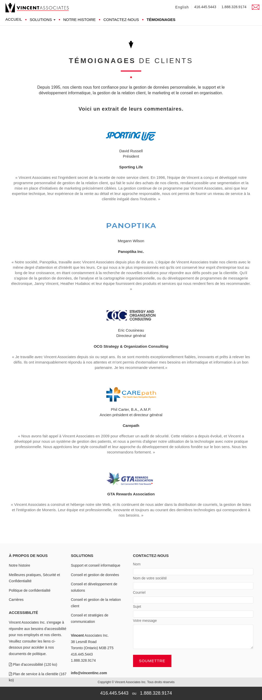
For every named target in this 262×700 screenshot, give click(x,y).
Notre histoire (79, 19)
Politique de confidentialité (30, 590)
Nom (137, 564)
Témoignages (161, 19)
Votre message (145, 621)
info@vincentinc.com (89, 673)
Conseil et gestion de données (95, 575)
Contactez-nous (121, 19)
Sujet (137, 606)
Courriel (139, 592)
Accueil (13, 19)
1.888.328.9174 (234, 7)
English (182, 7)
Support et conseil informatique (95, 565)
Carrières (16, 600)
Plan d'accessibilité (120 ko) (33, 664)
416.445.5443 (205, 7)
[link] (37, 8)
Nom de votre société (150, 578)
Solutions (43, 19)
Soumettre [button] (152, 661)
